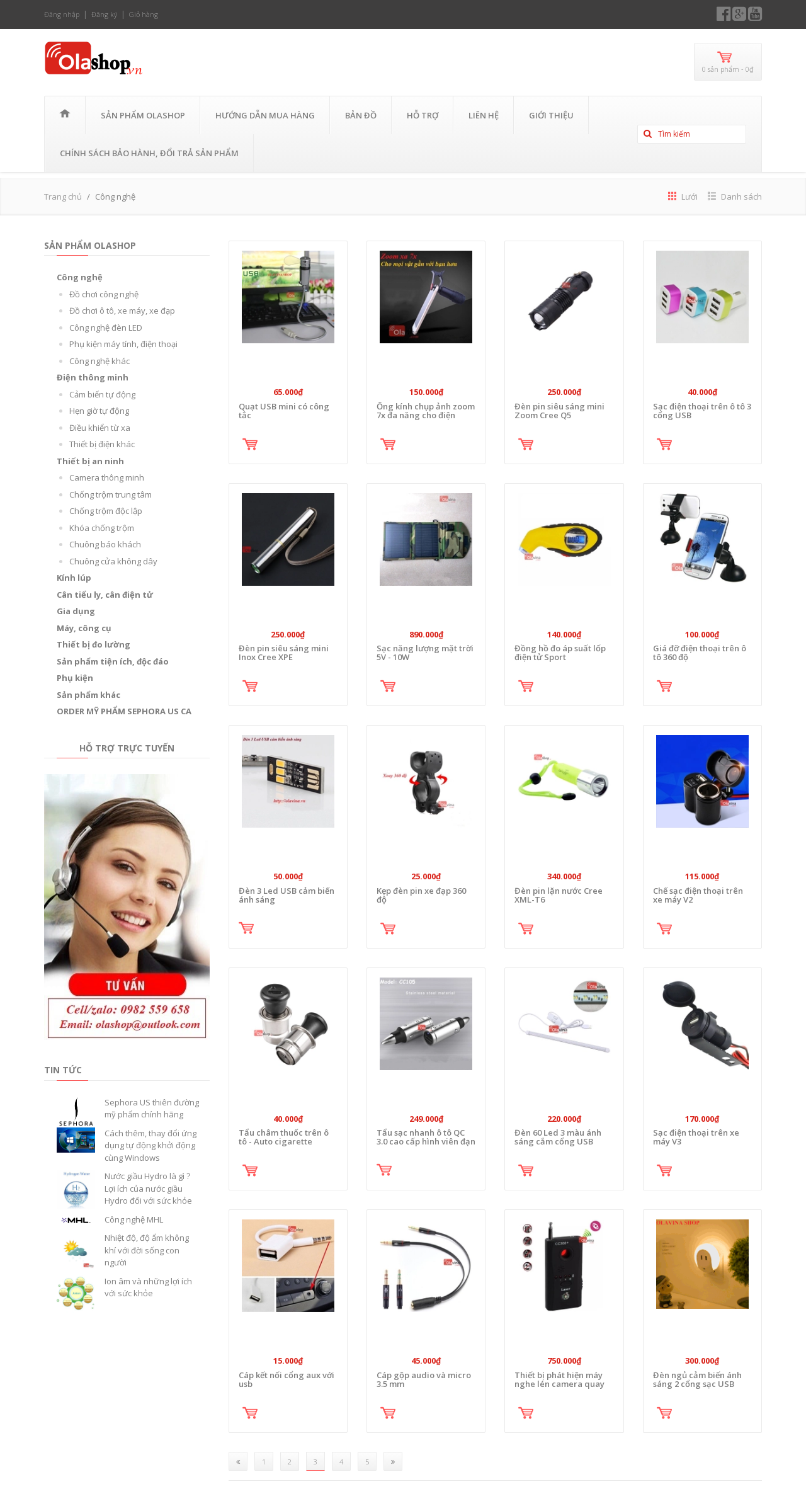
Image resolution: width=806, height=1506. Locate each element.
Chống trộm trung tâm (110, 494)
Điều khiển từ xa (99, 427)
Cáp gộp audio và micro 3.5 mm (424, 1379)
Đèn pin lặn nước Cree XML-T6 (558, 895)
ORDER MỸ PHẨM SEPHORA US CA (124, 711)
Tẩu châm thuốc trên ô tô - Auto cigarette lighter (284, 1141)
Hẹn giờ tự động (99, 410)
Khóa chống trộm (101, 527)
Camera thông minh (106, 477)
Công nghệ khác (99, 361)
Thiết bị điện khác (102, 444)
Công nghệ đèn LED (105, 327)
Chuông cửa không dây (113, 561)
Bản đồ (361, 115)
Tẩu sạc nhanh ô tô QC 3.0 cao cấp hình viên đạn (426, 1137)
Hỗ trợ (422, 115)
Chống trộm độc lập (105, 510)
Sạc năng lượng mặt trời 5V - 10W (425, 652)
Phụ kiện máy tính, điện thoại (123, 344)
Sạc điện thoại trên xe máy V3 (696, 1137)
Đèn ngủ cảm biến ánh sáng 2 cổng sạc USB (697, 1379)
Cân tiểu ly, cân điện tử (105, 594)
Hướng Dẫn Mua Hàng (265, 115)
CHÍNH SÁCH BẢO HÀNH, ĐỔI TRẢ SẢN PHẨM (149, 153)
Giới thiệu (551, 115)
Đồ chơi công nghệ (104, 294)
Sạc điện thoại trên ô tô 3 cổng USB (702, 411)
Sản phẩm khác (88, 694)
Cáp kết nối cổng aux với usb (286, 1379)
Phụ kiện (75, 677)
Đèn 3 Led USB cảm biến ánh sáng (286, 895)
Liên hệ (483, 115)
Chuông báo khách (105, 544)
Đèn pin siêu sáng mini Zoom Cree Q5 (559, 411)
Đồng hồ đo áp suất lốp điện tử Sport (560, 652)
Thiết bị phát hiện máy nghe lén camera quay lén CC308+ (559, 1384)
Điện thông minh (92, 377)
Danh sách (735, 196)
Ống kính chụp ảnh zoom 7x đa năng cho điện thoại (426, 415)
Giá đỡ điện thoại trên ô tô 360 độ (699, 652)
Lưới (683, 196)
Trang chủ (63, 196)
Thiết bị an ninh (90, 461)
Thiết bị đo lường (93, 644)
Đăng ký (104, 14)
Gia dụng (76, 611)
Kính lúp (74, 577)
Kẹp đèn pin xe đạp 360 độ (421, 895)
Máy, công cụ (84, 628)
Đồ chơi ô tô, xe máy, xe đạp (122, 310)
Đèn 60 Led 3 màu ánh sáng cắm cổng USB (557, 1137)
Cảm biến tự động (102, 394)
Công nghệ (80, 277)
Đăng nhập (61, 14)
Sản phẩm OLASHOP (143, 115)
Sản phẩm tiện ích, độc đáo (113, 661)
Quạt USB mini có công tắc (284, 411)
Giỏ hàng (143, 14)
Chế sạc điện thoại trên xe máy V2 (698, 895)
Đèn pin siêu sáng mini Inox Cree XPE (284, 652)
